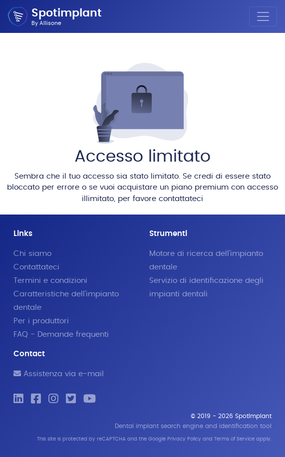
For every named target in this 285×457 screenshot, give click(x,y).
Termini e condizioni (50, 280)
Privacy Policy (184, 439)
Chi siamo (32, 253)
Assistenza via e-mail (58, 374)
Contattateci (36, 267)
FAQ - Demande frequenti (61, 334)
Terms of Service (234, 439)
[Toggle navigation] (263, 16)
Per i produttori (41, 321)
